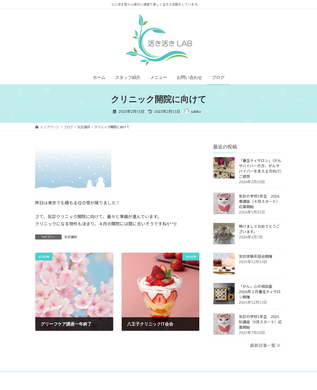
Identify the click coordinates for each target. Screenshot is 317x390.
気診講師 (70, 237)
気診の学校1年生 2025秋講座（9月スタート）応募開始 (260, 321)
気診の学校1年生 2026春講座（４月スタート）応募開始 (259, 201)
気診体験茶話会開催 (255, 256)
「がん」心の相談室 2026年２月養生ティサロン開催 (260, 291)
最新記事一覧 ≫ (265, 345)
